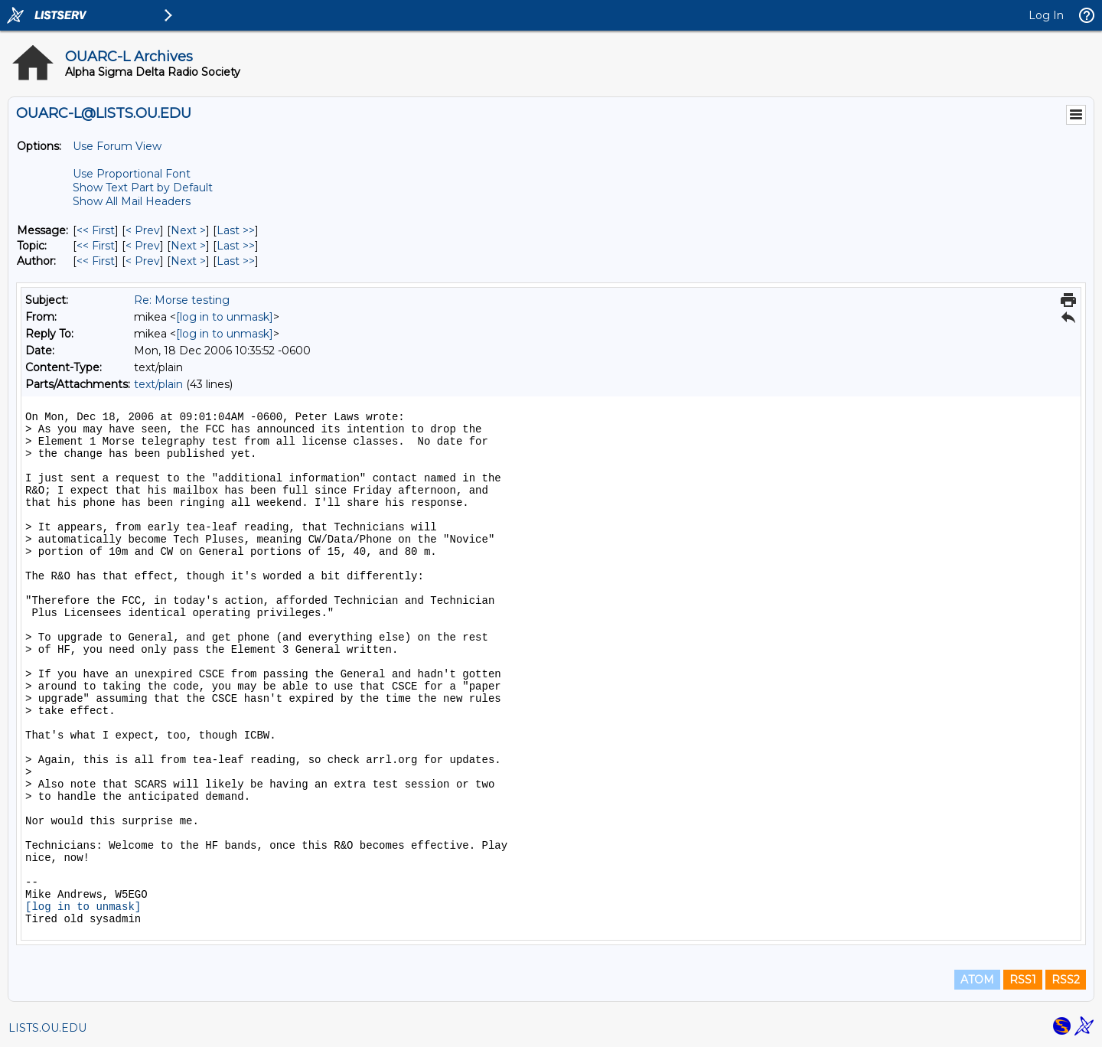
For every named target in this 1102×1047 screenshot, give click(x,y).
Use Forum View (117, 146)
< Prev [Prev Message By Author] (143, 261)
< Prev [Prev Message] (143, 230)
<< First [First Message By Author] (96, 261)
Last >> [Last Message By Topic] (236, 246)
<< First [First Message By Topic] (96, 246)
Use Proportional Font (132, 174)
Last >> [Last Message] (236, 230)
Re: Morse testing (182, 300)
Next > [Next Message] (188, 230)
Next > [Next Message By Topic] (188, 246)
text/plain (158, 384)
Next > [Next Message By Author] (188, 261)
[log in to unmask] (224, 317)
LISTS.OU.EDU (47, 1028)
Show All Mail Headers (132, 201)
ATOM (977, 980)
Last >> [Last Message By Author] (236, 261)
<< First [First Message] (96, 230)
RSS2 (1065, 980)
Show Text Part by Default (143, 187)
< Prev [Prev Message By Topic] (143, 246)
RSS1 (1022, 980)
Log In (1046, 15)
